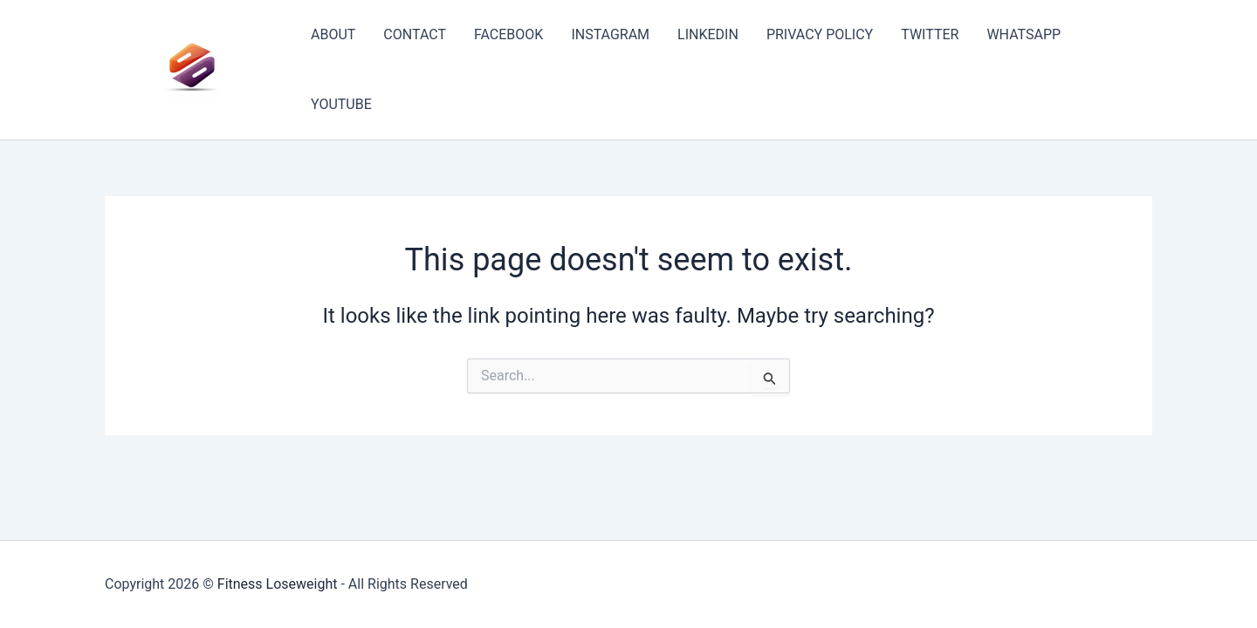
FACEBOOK (508, 34)
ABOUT (333, 34)
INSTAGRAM (610, 34)
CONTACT (414, 34)
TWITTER (929, 34)
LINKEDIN (707, 34)
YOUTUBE (341, 104)
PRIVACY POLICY (819, 34)
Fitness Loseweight (277, 584)
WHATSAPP (1023, 34)
